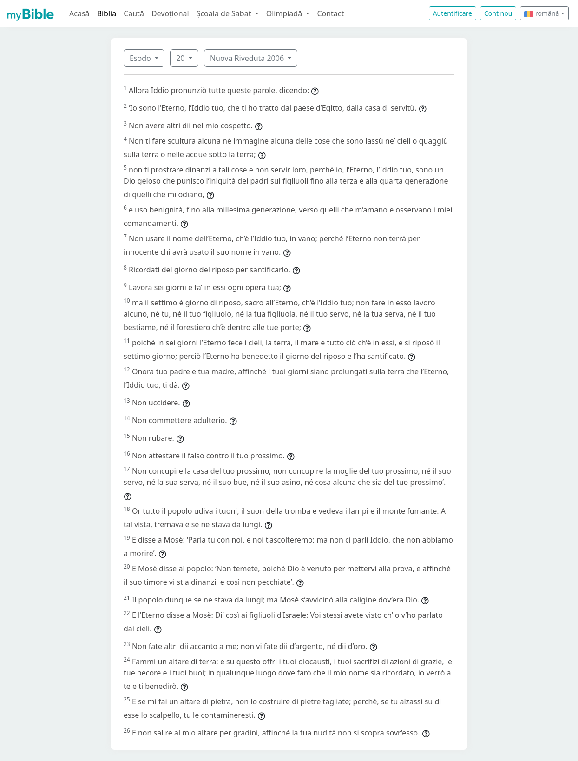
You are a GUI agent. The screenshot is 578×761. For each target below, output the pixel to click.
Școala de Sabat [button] (225, 13)
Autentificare (452, 13)
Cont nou (498, 13)
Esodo (141, 58)
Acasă (79, 13)
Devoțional (170, 13)
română (541, 13)
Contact (330, 13)
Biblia (107, 13)
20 (181, 58)
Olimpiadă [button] (285, 13)
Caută (134, 13)
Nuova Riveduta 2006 (248, 58)
